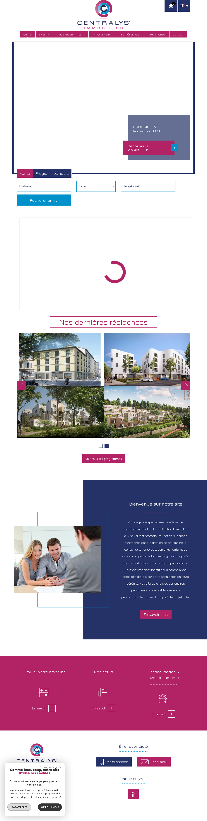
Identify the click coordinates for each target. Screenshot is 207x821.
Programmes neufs (52, 173)
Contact (178, 34)
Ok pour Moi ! (50, 807)
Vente (25, 173)
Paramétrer (19, 807)
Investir (44, 34)
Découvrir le (138, 147)
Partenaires (157, 34)
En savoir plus (156, 614)
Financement (102, 34)
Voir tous (103, 458)
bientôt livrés (130, 34)
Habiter (27, 34)
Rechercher (44, 200)
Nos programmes (70, 34)
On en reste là (50, 767)
